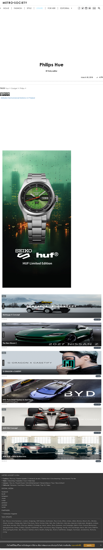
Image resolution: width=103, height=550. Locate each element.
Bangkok (89, 523)
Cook (59, 521)
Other (64, 521)
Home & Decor (45, 483)
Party (37, 523)
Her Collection (58, 523)
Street (5, 523)
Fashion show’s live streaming (51, 478)
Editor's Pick (78, 525)
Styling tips (48, 530)
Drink (4, 530)
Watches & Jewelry (34, 478)
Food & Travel (20, 483)
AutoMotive (97, 319)
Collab (21, 527)
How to (12, 483)
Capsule (27, 527)
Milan (74, 521)
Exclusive (13, 485)
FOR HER (51, 8)
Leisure (39, 8)
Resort (85, 521)
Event (37, 530)
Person (8, 521)
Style (29, 8)
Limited (95, 523)
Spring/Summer (8, 527)
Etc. (89, 521)
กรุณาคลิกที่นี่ (76, 545)
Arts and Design (73, 527)
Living (5, 532)
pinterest (4, 503)
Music (44, 525)
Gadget (14, 88)
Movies (13, 525)
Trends (65, 527)
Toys (7, 88)
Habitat (30, 525)
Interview (67, 523)
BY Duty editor (51, 71)
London (25, 521)
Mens (49, 525)
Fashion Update (22, 478)
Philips (22, 88)
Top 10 (43, 485)
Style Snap (31, 481)
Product (25, 530)
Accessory (47, 527)
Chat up (24, 525)
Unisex (69, 521)
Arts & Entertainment (32, 483)
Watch (55, 530)
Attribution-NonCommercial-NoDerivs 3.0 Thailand (18, 98)
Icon (25, 481)
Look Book (6, 525)
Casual (85, 525)
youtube (4, 505)
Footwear (76, 530)
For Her (73, 478)
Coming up (37, 525)
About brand (66, 478)
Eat (4, 521)
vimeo (4, 498)
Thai (55, 521)
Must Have (21, 485)
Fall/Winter (35, 527)
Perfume (93, 530)
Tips (20, 530)
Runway (12, 478)
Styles (16, 527)
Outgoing (32, 521)
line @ (3, 494)
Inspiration (19, 481)
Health (41, 530)
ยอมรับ (89, 545)
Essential (28, 485)
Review (79, 521)
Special (73, 523)
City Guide (36, 485)
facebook (5, 492)
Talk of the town (28, 523)
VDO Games (40, 521)
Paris (18, 525)
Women (10, 523)
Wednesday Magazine (10, 514)
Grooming (11, 481)
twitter (4, 500)
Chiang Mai (18, 523)
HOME (6, 8)
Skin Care (88, 527)
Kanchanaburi (17, 521)
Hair (50, 523)
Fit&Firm (95, 527)
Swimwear (49, 521)
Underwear (81, 523)
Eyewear (59, 525)
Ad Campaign (68, 525)
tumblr (4, 507)
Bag (53, 527)
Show (53, 525)
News (82, 527)
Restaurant (92, 525)
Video (48, 485)
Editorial (65, 8)
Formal (42, 523)
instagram (5, 496)
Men (41, 527)
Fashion (18, 8)
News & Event (60, 483)
